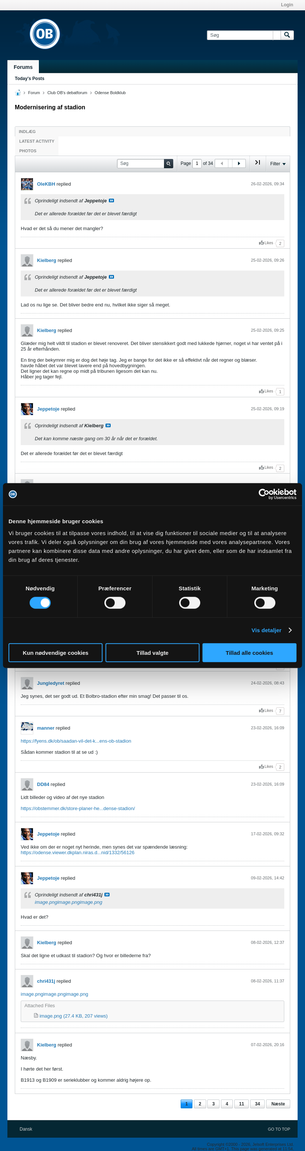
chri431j (46, 981)
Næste (278, 1104)
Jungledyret (50, 683)
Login (287, 4)
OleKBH (46, 184)
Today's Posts (29, 78)
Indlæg (27, 131)
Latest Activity (36, 141)
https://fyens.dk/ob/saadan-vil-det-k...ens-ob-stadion (76, 741)
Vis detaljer (267, 630)
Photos (27, 151)
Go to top (279, 1129)
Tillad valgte (152, 652)
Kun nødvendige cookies (55, 652)
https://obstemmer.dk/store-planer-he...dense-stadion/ (78, 808)
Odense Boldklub (110, 92)
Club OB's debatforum (67, 92)
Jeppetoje (48, 409)
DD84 (43, 784)
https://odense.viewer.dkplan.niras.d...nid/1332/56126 (77, 852)
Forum (34, 92)
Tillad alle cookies (249, 652)
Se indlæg (111, 200)
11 (241, 1104)
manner (45, 728)
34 (257, 1104)
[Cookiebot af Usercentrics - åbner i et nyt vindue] (264, 494)
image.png (46, 902)
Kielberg (46, 260)
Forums (23, 67)
